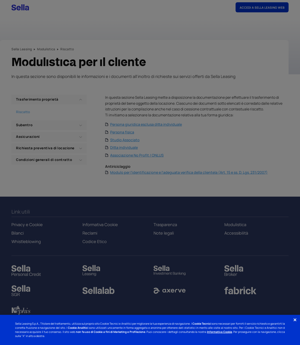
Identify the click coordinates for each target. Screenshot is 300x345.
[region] (150, 330)
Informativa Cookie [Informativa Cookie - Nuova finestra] (219, 332)
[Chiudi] (295, 320)
